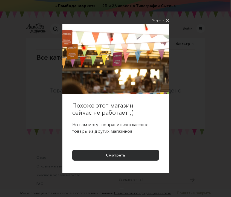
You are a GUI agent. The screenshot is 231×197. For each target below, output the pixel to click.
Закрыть (160, 20)
